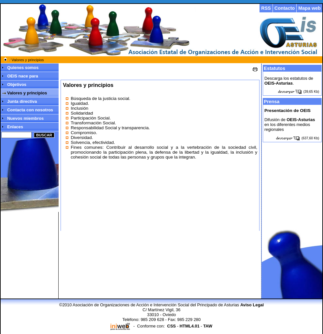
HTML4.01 (189, 326)
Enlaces (15, 126)
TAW (207, 326)
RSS (266, 8)
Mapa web (309, 8)
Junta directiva (22, 101)
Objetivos (16, 84)
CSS (171, 326)
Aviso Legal (252, 304)
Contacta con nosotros (30, 109)
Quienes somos (22, 67)
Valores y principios (28, 60)
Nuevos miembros (25, 118)
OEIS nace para (22, 76)
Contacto (284, 8)
